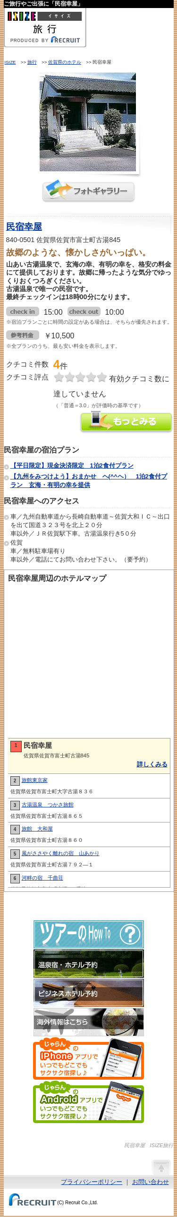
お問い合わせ (150, 1181)
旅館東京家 (35, 780)
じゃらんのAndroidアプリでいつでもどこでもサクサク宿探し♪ (88, 1102)
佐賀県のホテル (64, 62)
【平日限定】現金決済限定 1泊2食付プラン (72, 465)
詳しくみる (152, 764)
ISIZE (10, 62)
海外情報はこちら (89, 1022)
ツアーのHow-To (89, 934)
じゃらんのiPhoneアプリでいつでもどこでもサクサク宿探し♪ (88, 1058)
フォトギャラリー (89, 191)
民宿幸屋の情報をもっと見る (126, 423)
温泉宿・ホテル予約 (89, 963)
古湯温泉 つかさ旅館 (48, 804)
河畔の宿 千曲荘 (42, 878)
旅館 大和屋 (37, 828)
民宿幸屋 (24, 227)
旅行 (32, 62)
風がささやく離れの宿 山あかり (61, 853)
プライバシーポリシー (91, 1181)
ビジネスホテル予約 (89, 993)
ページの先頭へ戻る (161, 1167)
